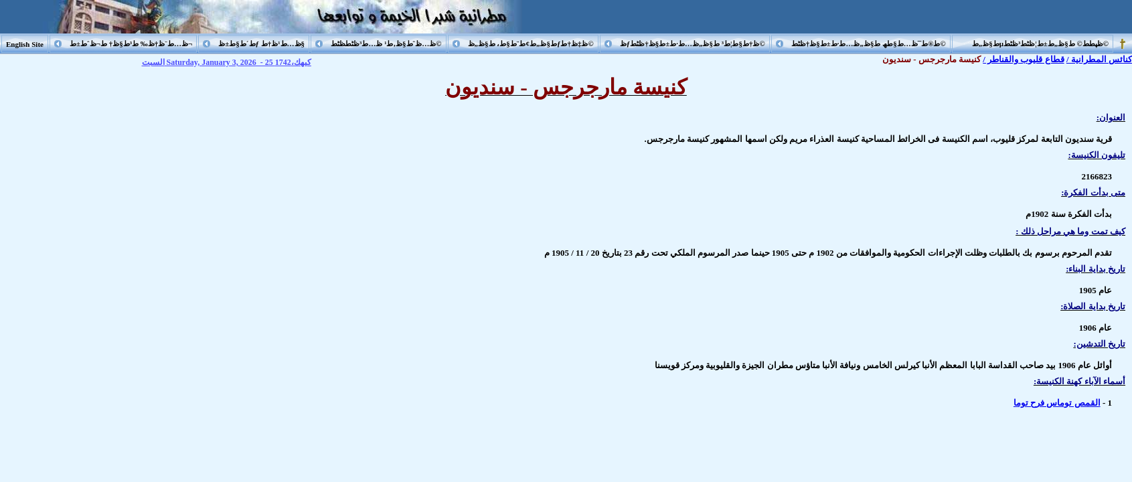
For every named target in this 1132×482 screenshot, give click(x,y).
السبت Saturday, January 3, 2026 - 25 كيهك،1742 (226, 62)
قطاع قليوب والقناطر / (1023, 59)
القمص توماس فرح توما (1057, 403)
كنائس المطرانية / (1099, 59)
